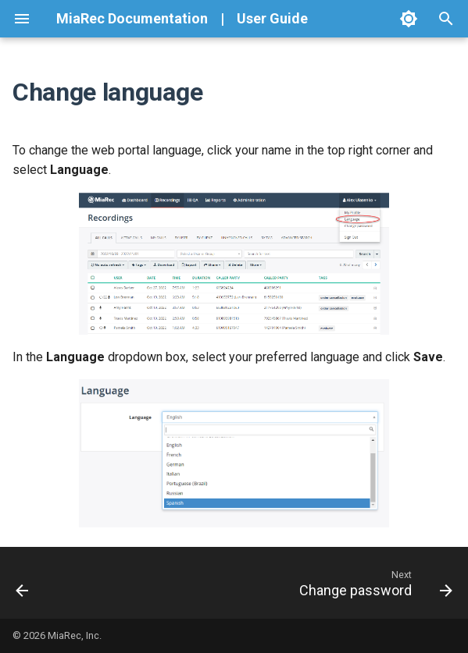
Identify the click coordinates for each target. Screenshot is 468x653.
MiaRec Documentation (132, 18)
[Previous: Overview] (23, 583)
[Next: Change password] (373, 583)
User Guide (272, 18)
